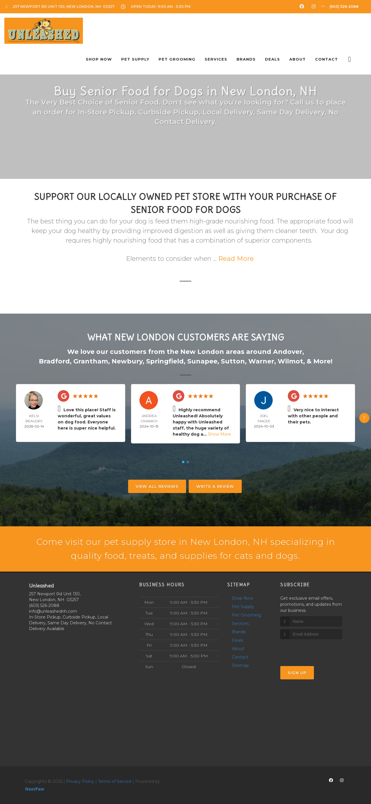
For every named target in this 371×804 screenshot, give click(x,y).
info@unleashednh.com (53, 611)
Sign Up (297, 672)
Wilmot (290, 361)
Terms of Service (115, 781)
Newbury (127, 361)
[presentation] (311, 650)
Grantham (90, 361)
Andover (287, 352)
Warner (261, 361)
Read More (236, 259)
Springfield (165, 361)
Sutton (233, 361)
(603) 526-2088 (44, 605)
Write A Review (215, 486)
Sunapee (202, 361)
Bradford (54, 361)
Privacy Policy (80, 781)
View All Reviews (157, 486)
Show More (219, 434)
